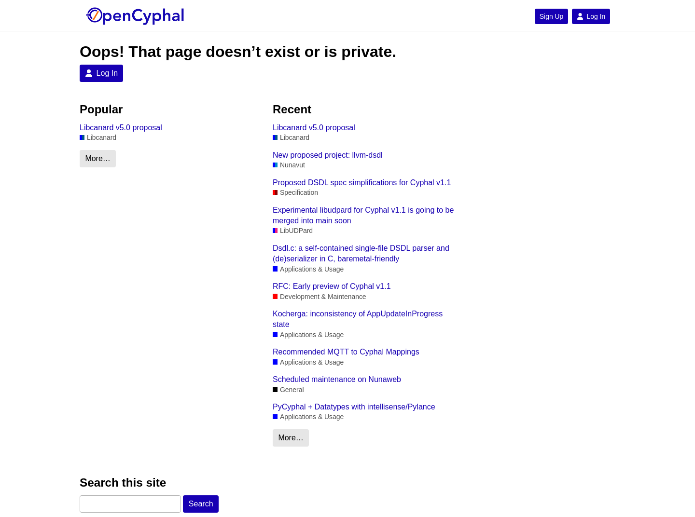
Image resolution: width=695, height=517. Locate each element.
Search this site (123, 482)
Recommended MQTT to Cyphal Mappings (346, 352)
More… (97, 158)
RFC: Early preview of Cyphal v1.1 (332, 286)
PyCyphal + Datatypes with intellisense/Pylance (354, 407)
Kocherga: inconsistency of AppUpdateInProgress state (358, 319)
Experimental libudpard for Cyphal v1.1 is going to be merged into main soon (363, 215)
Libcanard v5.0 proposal (121, 127)
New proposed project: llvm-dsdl (328, 155)
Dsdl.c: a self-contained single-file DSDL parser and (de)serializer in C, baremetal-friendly (361, 253)
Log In (591, 16)
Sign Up (551, 16)
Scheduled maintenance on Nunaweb (337, 379)
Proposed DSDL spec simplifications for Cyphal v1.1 (362, 182)
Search (201, 504)
